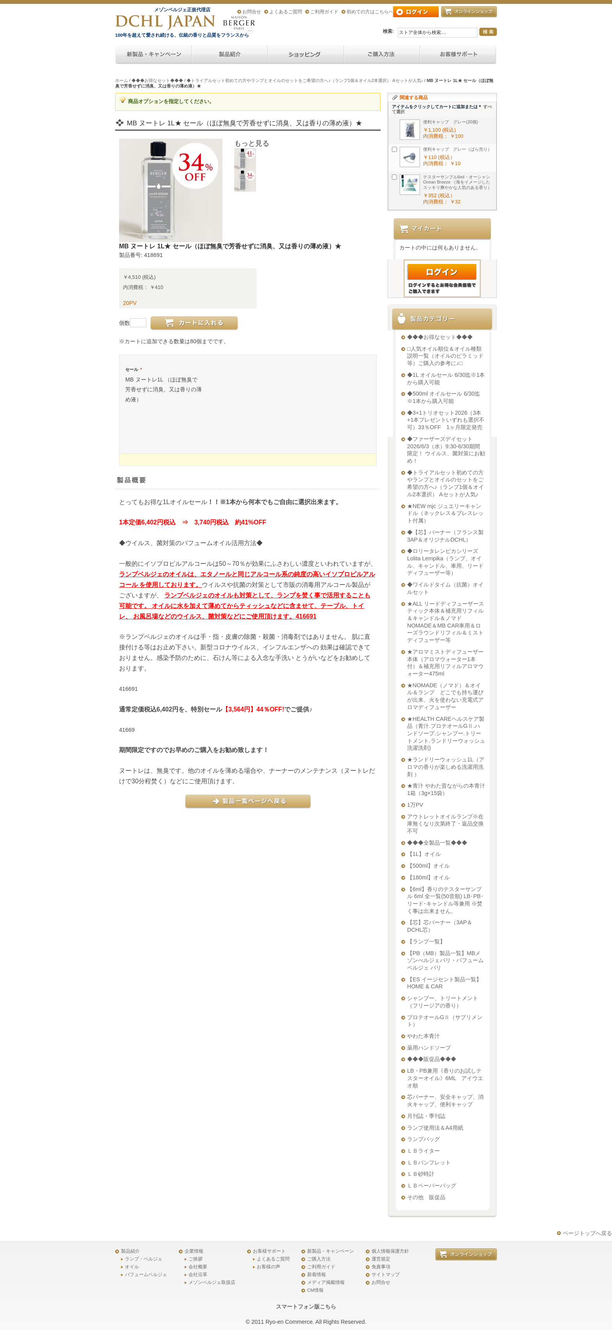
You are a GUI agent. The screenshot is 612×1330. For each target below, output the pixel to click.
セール (133, 369)
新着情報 (316, 1274)
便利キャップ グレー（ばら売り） (457, 149)
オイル (132, 1266)
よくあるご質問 (285, 11)
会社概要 (198, 1266)
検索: (388, 31)
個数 (124, 323)
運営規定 (381, 1259)
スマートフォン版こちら (306, 1306)
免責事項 (381, 1266)
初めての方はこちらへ (370, 11)
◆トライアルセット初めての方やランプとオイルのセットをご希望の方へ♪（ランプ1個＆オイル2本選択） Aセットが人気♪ (305, 80)
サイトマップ (386, 1274)
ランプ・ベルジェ (143, 1259)
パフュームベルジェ (146, 1274)
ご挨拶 (196, 1259)
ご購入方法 (319, 1259)
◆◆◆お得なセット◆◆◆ (157, 80)
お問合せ (251, 11)
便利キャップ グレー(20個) (450, 121)
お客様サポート (269, 1251)
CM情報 (315, 1290)
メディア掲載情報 (326, 1282)
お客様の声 (268, 1266)
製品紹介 (130, 1251)
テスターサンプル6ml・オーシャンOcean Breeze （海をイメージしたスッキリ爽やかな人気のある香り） (457, 182)
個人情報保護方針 (390, 1251)
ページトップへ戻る (587, 1233)
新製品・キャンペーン (330, 1251)
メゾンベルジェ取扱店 (212, 1282)
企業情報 (194, 1251)
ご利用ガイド (324, 11)
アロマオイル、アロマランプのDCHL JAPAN (166, 22)
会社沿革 (198, 1274)
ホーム (121, 80)
